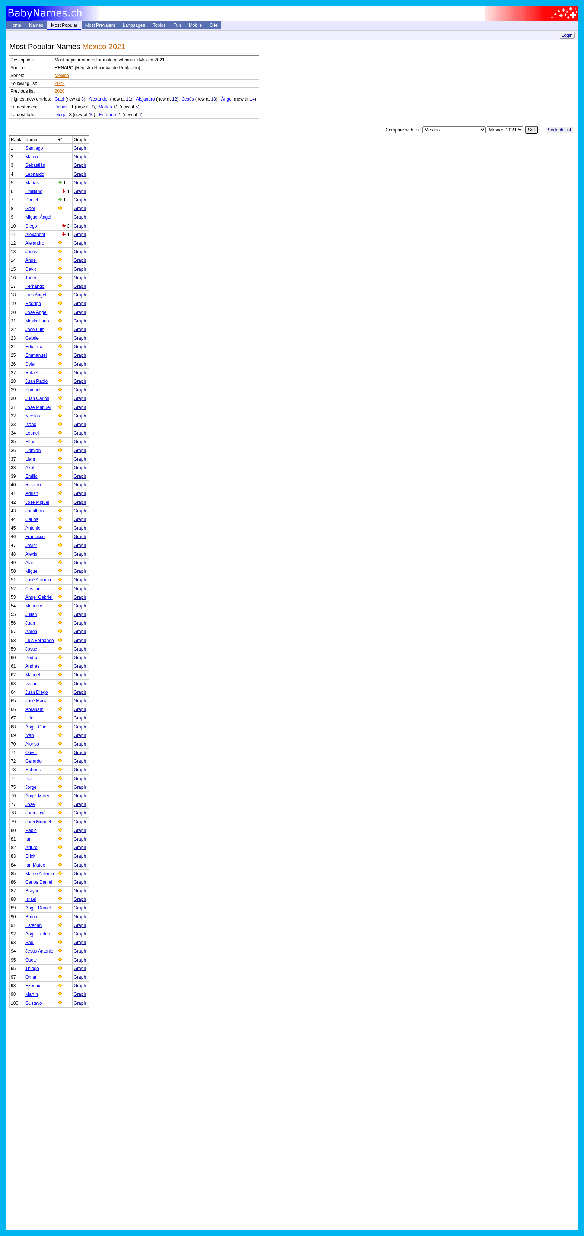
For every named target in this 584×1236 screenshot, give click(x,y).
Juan (30, 623)
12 (174, 99)
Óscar (31, 960)
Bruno (31, 916)
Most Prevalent (100, 25)
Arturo (31, 847)
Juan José (35, 813)
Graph (80, 148)
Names (36, 25)
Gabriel (32, 338)
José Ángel (36, 312)
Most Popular (64, 25)
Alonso (32, 744)
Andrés (32, 666)
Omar (30, 977)
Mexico (62, 75)
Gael (59, 99)
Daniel (61, 106)
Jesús (188, 99)
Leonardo (34, 174)
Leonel (32, 433)
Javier (31, 545)
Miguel (31, 571)
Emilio (31, 476)
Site (214, 25)
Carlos (31, 519)
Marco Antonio (39, 873)
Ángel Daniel (38, 908)
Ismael (31, 683)
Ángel (227, 99)
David (31, 269)
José (30, 804)
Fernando (34, 286)
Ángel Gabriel (39, 597)
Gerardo (33, 761)
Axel (29, 467)
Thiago (32, 968)
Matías (105, 106)
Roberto (33, 769)
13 (213, 99)
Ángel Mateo (37, 795)
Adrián (31, 493)
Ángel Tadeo (37, 934)
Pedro (31, 657)
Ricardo (33, 484)
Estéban (33, 925)
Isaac (30, 424)
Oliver (31, 752)
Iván (29, 735)
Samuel (33, 390)
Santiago (34, 148)
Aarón (31, 631)
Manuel (32, 674)
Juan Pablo (36, 381)
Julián (31, 614)
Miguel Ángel (38, 217)
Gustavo (33, 1003)
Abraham (34, 709)
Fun (177, 25)
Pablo (31, 830)
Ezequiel (33, 985)
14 (252, 99)
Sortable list (559, 130)
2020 (60, 91)
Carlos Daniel (38, 882)
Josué (31, 649)
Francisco (35, 536)
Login (567, 35)
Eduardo (33, 346)
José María (36, 700)
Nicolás (32, 416)
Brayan (32, 890)
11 (128, 99)
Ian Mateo (35, 865)
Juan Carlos (37, 398)
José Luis (34, 329)
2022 (60, 83)
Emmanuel (36, 355)
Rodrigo (33, 303)
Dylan (31, 364)
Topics (159, 25)
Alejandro (145, 99)
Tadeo (31, 277)
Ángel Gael (36, 727)
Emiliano (107, 114)
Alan (29, 562)
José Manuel (38, 407)
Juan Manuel (38, 821)
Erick (30, 856)
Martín (31, 994)
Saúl (29, 942)
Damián (33, 450)
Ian (28, 839)
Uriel (30, 718)
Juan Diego (36, 692)
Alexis (31, 554)
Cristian (33, 588)
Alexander (99, 99)
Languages (134, 25)
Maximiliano (37, 321)
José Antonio (38, 579)
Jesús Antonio (39, 951)
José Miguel (37, 502)
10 (91, 114)
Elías (30, 441)
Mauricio (33, 606)
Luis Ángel (35, 295)
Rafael (31, 372)
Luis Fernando (39, 640)
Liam (30, 459)
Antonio (33, 528)
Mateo (31, 156)
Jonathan (34, 511)
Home (15, 25)
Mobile (195, 25)
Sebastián (35, 165)
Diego (60, 114)
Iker (29, 778)
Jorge (30, 787)
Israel (30, 899)
